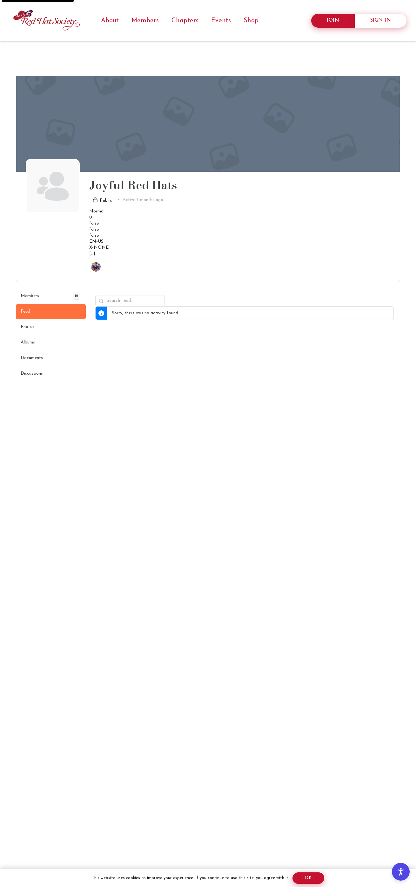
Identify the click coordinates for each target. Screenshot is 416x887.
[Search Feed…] (130, 300)
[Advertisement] (203, 827)
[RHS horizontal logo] (48, 21)
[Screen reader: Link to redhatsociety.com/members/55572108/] (96, 266)
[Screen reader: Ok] (308, 878)
